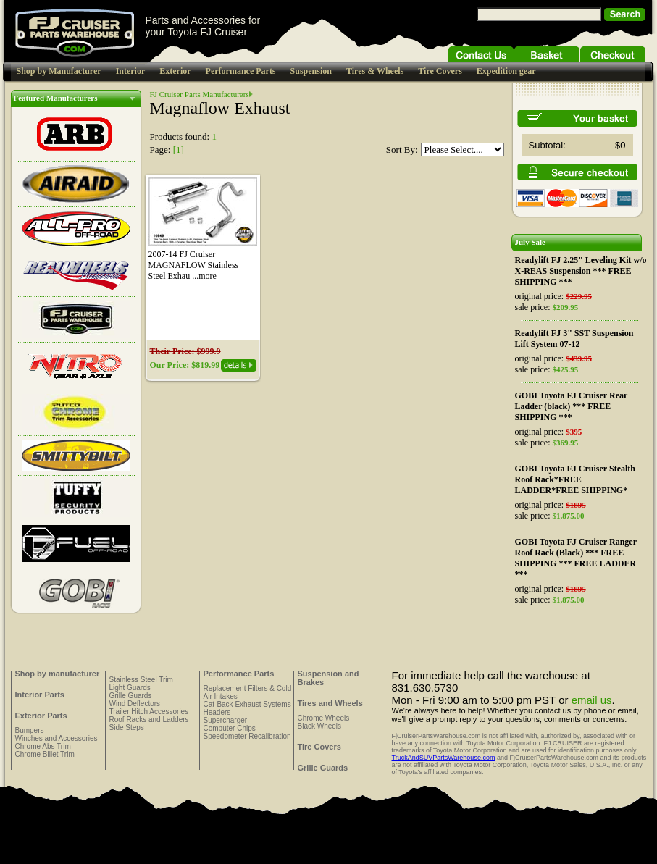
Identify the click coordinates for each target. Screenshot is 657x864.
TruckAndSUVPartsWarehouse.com (443, 757)
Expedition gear (506, 71)
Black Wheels (320, 726)
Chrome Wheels (324, 718)
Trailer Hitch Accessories (149, 712)
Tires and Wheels (330, 703)
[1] (178, 149)
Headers (217, 712)
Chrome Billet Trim (45, 754)
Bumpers (29, 730)
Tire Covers (440, 71)
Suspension (311, 71)
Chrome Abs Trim (43, 746)
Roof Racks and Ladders (149, 720)
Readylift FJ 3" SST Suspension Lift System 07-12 (574, 338)
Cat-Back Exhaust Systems (247, 704)
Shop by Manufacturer (59, 71)
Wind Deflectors (135, 704)
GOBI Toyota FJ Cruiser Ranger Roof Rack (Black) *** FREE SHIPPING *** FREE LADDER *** (576, 558)
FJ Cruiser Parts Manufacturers (199, 94)
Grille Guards (130, 696)
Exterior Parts (41, 715)
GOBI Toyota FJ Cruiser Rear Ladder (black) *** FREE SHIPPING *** (571, 406)
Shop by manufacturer (57, 673)
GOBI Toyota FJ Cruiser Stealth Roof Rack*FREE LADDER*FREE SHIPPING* (575, 479)
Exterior (175, 71)
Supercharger (226, 720)
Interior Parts (39, 694)
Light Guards (130, 688)
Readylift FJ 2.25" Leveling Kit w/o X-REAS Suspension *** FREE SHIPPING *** (581, 271)
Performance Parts (241, 71)
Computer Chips (230, 728)
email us (592, 700)
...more (204, 276)
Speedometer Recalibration (247, 736)
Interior (131, 71)
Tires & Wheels (374, 71)
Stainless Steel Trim (141, 680)
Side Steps (126, 727)
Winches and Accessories (56, 738)
